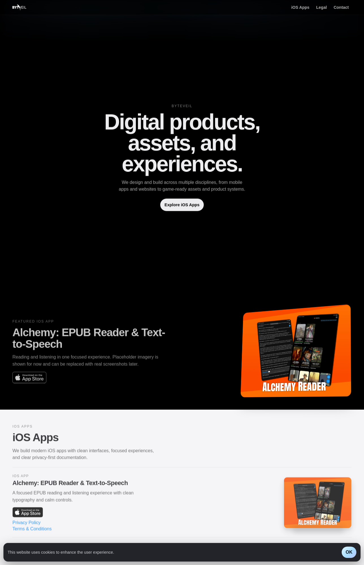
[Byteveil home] (19, 7)
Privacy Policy (26, 524)
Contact (341, 7)
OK (349, 552)
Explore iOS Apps (182, 205)
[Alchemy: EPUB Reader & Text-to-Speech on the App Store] (29, 379)
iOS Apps (300, 7)
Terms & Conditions (32, 530)
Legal (321, 7)
